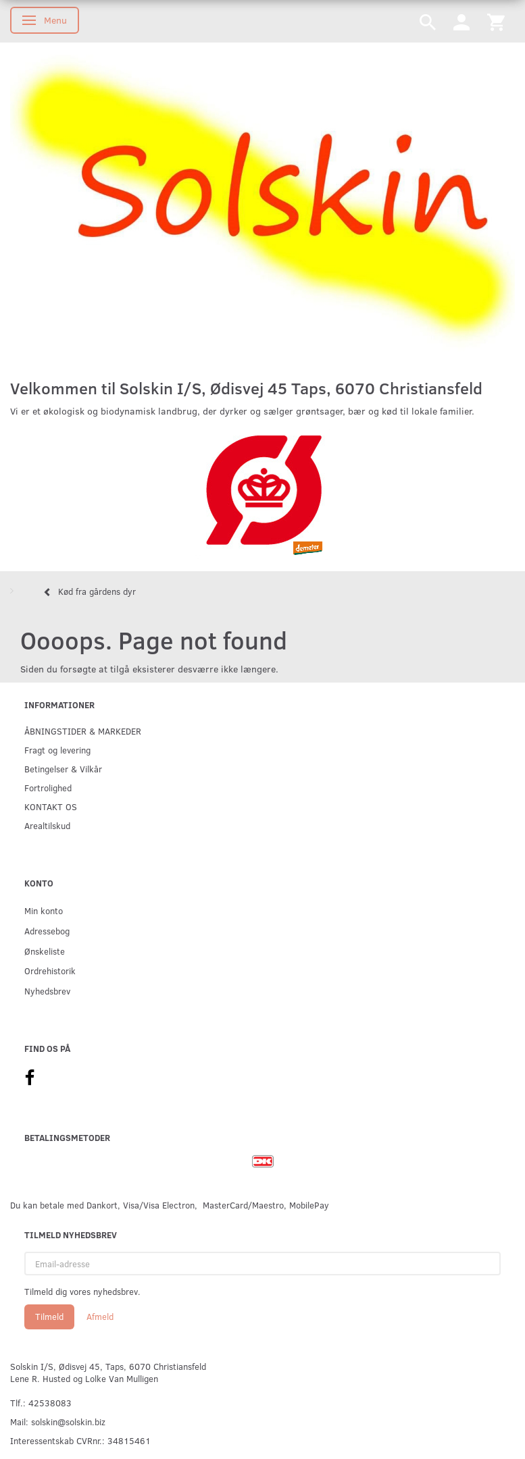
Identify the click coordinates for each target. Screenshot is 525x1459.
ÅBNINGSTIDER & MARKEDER (82, 731)
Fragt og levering (57, 749)
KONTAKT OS (50, 806)
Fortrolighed (48, 787)
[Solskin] (262, 204)
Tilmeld (49, 1316)
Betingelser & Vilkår (63, 768)
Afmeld (100, 1316)
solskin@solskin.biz (68, 1421)
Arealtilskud (47, 825)
